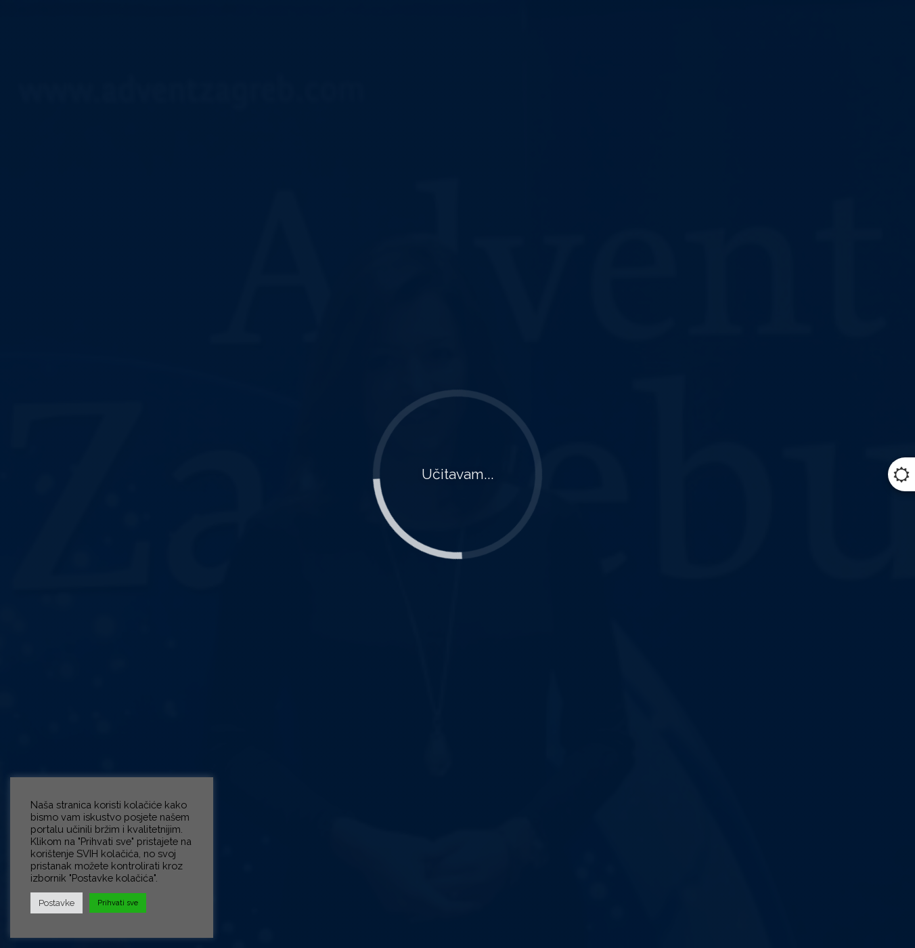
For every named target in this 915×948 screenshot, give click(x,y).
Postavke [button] (56, 903)
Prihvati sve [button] (117, 903)
